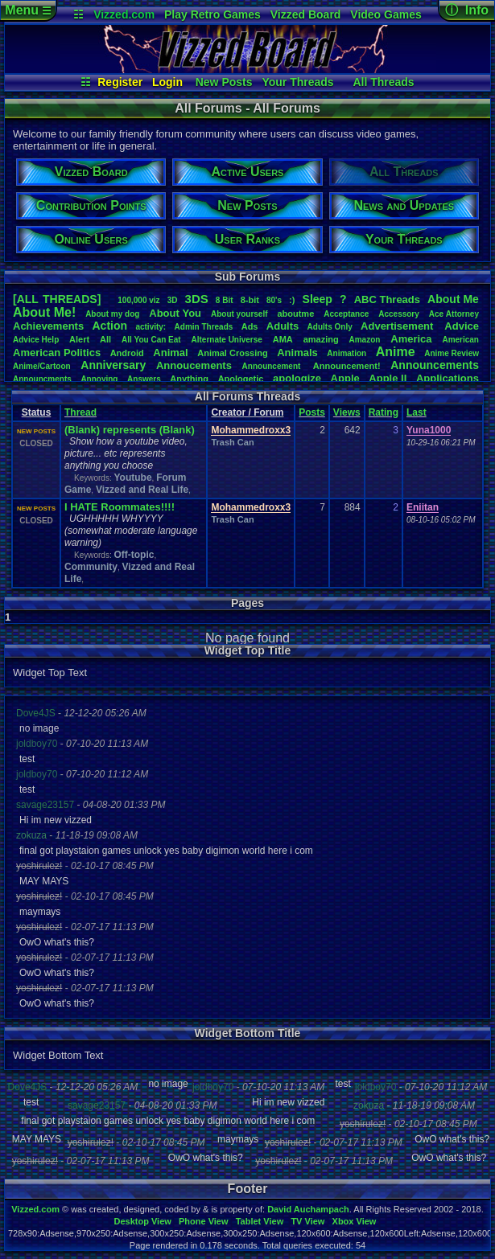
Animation (346, 353)
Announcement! (347, 366)
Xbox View (354, 1221)
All (105, 339)
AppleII (387, 378)
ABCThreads (387, 299)
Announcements (434, 365)
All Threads (383, 82)
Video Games (385, 14)
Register (119, 82)
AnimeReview (451, 353)
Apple (345, 378)
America (410, 339)
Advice (461, 326)
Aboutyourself (239, 314)
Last (416, 412)
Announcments (42, 379)
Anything (189, 378)
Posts (312, 412)
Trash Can (232, 442)
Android (127, 353)
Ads (249, 326)
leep (317, 299)
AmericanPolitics (57, 353)
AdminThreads (204, 326)
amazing (321, 339)
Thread (80, 412)
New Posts (224, 82)
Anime (395, 352)
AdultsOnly (330, 326)
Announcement (272, 366)
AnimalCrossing (232, 353)
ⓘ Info (467, 10)
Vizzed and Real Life (142, 489)
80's (274, 300)
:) (292, 300)
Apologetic (241, 378)
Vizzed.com (124, 14)
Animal (170, 353)
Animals (297, 353)
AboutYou (175, 313)
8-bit (250, 300)
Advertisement (398, 326)
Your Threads (297, 82)
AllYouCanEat (151, 339)
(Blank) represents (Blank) (129, 430)
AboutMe (453, 299)
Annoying (99, 379)
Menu (28, 10)
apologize (297, 378)
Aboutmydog (112, 314)
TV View (307, 1221)
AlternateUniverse (227, 339)
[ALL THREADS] (57, 299)
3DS (196, 299)
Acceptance (346, 314)
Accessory (398, 314)
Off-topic (133, 554)
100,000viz (138, 300)
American (460, 339)
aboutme (295, 313)
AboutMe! (44, 312)
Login (167, 82)
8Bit (224, 300)
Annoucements (194, 365)
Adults (282, 326)
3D (172, 300)
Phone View (204, 1221)
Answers (144, 379)
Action (110, 325)
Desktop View (142, 1221)
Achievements (48, 326)
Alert (79, 339)
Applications (447, 378)
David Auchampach (308, 1209)
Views (347, 412)
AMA (283, 339)
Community (91, 566)
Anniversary (113, 365)
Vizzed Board (305, 14)
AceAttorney (454, 314)
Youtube (132, 477)
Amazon (365, 339)
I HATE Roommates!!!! (119, 507)
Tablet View (260, 1221)
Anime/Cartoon (42, 366)
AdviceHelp (36, 339)
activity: (150, 326)
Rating (383, 412)
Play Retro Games (212, 14)
